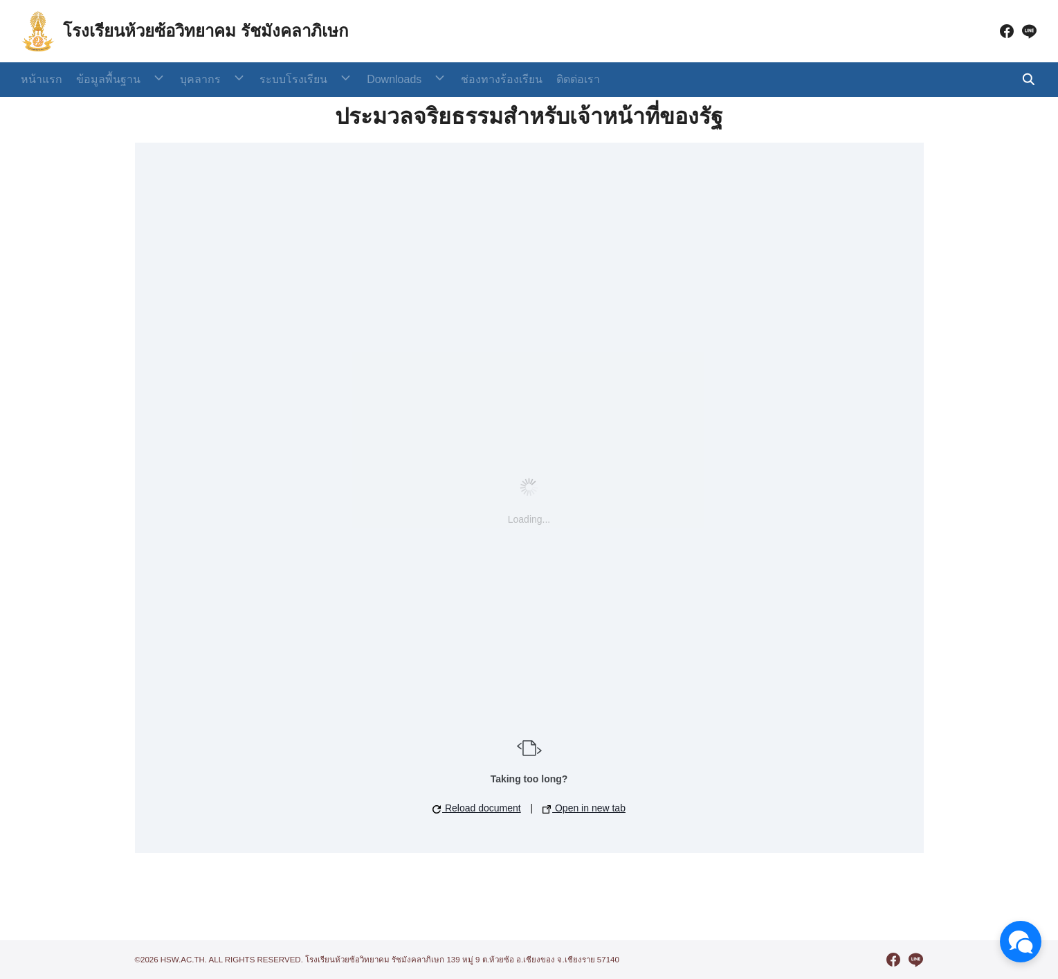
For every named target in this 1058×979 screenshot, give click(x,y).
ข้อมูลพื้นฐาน (108, 79)
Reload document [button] (476, 808)
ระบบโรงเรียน (270, 79)
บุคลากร (188, 79)
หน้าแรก (41, 79)
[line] (1029, 31)
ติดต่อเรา (532, 79)
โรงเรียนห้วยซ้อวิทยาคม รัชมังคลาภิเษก (206, 30)
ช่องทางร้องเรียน (455, 79)
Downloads (359, 79)
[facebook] (1006, 31)
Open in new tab (584, 808)
